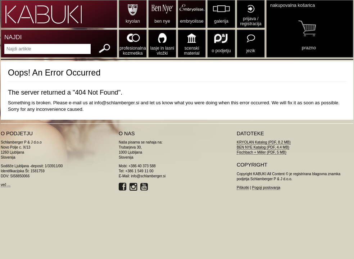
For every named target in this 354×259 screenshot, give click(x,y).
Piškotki (243, 188)
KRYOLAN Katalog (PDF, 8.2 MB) (264, 142)
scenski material (191, 51)
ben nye (162, 21)
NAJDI (13, 37)
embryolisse (191, 21)
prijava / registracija (250, 21)
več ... (5, 185)
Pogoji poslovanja (266, 188)
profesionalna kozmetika (132, 51)
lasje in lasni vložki (162, 51)
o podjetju (221, 50)
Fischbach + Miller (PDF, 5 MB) (261, 152)
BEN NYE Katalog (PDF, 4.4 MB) (263, 147)
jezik (250, 50)
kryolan (133, 21)
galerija (221, 21)
